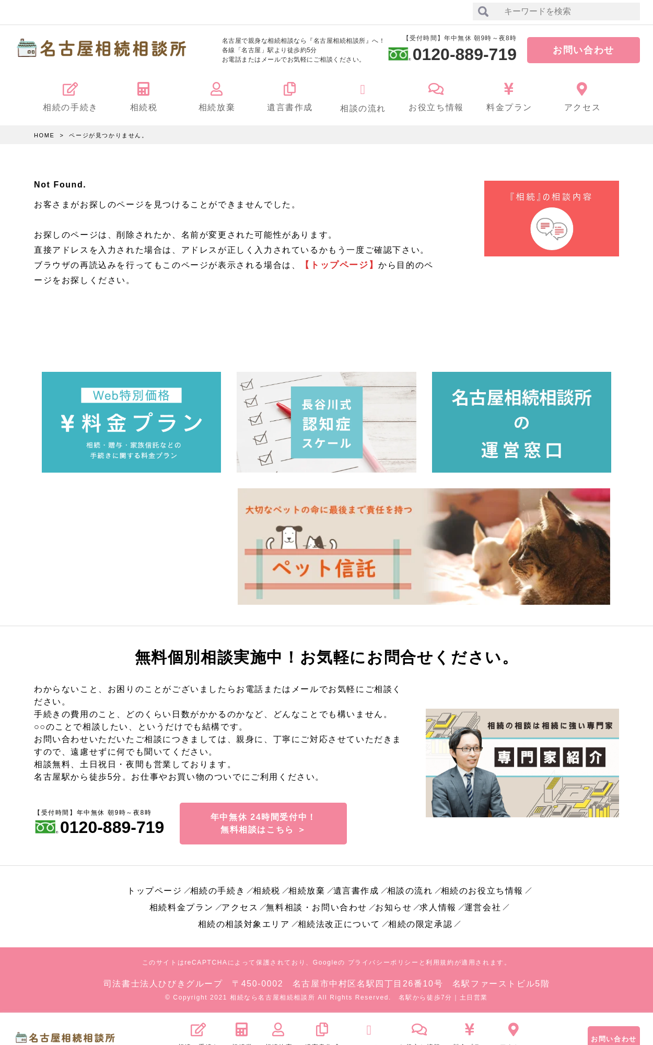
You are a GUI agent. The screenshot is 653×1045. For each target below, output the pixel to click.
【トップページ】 (337, 264)
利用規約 (440, 958)
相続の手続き (218, 886)
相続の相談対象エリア (244, 919)
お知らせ (393, 903)
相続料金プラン (181, 903)
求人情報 (437, 903)
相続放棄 (306, 886)
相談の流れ (410, 886)
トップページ (154, 886)
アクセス (239, 903)
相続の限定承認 (420, 919)
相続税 (267, 886)
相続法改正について (339, 919)
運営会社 (482, 903)
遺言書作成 (356, 886)
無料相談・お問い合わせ (316, 903)
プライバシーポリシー (383, 958)
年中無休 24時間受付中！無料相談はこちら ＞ (264, 819)
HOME (44, 135)
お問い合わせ (583, 50)
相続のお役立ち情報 (482, 886)
